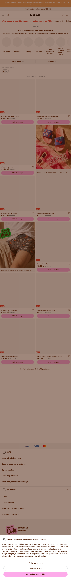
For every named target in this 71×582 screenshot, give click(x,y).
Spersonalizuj (35, 568)
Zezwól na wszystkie (35, 574)
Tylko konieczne (36, 563)
